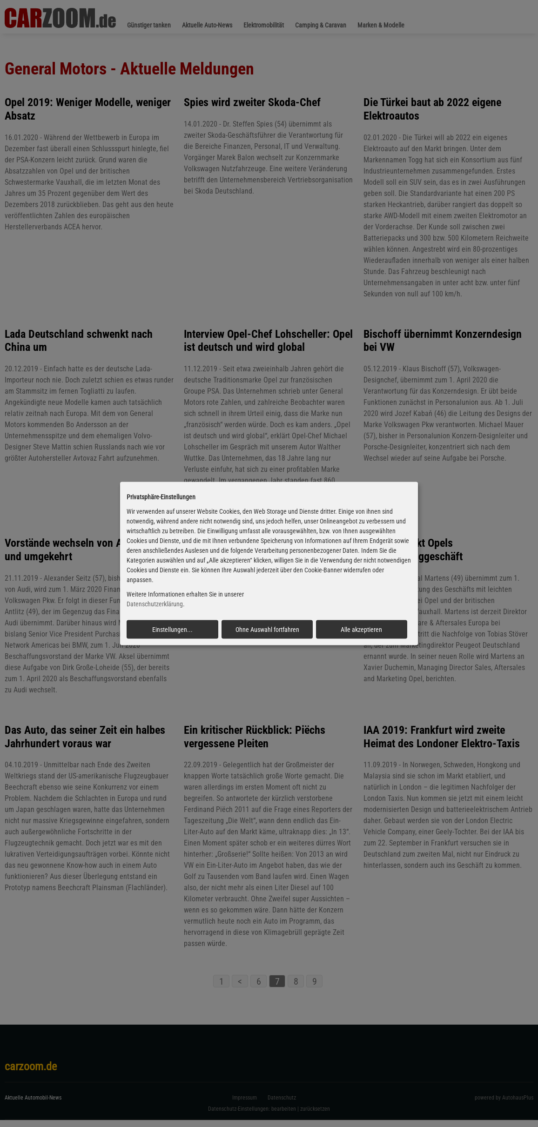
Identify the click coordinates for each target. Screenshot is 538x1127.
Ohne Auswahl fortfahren (267, 629)
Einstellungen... (172, 629)
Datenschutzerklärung (155, 604)
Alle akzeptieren (361, 629)
